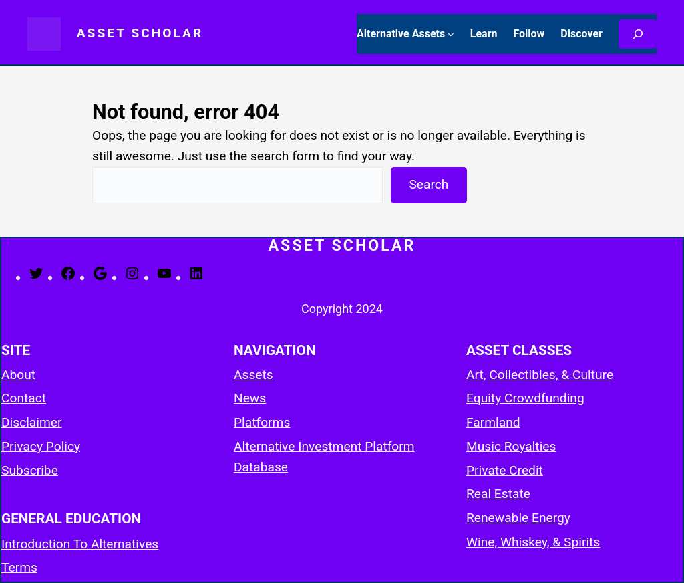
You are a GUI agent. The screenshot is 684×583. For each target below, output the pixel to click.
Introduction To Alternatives (79, 544)
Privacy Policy (40, 446)
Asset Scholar (140, 33)
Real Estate (498, 493)
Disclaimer (31, 422)
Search (428, 184)
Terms (19, 567)
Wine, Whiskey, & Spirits (533, 542)
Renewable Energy (518, 518)
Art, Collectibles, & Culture (539, 374)
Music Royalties (511, 446)
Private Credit (504, 470)
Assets (253, 374)
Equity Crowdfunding (525, 398)
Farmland (493, 422)
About (18, 374)
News (250, 398)
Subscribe (29, 470)
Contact (23, 398)
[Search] (638, 34)
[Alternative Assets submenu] (451, 34)
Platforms (262, 422)
